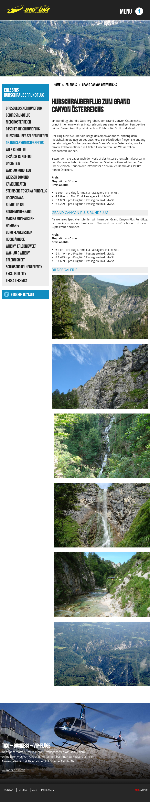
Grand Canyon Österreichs (25, 142)
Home (57, 84)
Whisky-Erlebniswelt (21, 246)
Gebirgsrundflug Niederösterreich (18, 118)
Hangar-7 (12, 225)
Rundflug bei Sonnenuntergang (19, 208)
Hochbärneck (15, 239)
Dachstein (13, 163)
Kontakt (9, 790)
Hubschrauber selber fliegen (27, 135)
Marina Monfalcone (20, 218)
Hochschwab (15, 197)
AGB (34, 790)
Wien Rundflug (16, 149)
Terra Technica (16, 280)
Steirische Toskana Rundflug (26, 191)
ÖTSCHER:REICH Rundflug (23, 128)
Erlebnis (73, 84)
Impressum (48, 790)
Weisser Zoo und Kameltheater (17, 180)
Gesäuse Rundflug (19, 156)
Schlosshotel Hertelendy (24, 266)
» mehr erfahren (14, 770)
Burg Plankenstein (19, 232)
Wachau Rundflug (18, 170)
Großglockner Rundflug (24, 108)
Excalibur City (16, 273)
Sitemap (23, 790)
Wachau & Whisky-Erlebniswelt (18, 256)
